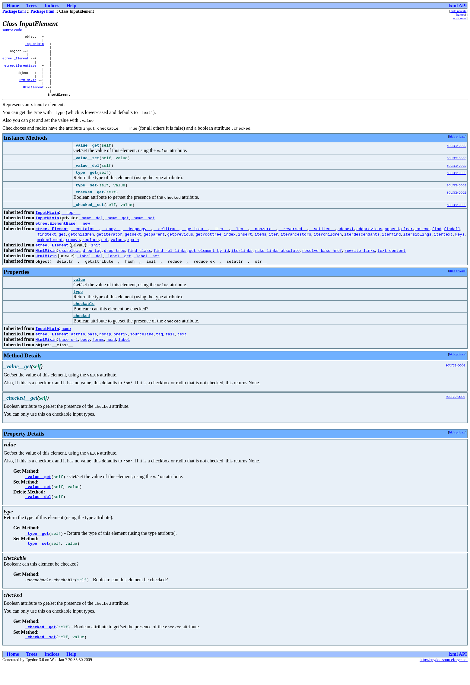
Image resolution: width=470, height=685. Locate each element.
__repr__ (71, 225)
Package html (42, 11)
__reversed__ (292, 241)
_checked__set (40, 657)
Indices (51, 5)
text (182, 350)
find (436, 241)
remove (73, 252)
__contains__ (85, 241)
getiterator (109, 247)
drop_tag (92, 263)
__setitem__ (322, 241)
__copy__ (111, 241)
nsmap (105, 350)
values (118, 252)
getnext (133, 247)
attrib (78, 350)
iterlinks (241, 263)
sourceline (142, 350)
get (62, 247)
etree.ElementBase (20, 71)
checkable (83, 319)
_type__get (37, 551)
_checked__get (88, 205)
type (78, 306)
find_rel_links (170, 263)
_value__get (86, 156)
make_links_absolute (277, 263)
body (85, 356)
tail (170, 350)
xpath (133, 252)
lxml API (458, 5)
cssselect (69, 263)
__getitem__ (195, 241)
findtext (46, 247)
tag (159, 350)
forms (98, 356)
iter (273, 247)
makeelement (50, 252)
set (104, 252)
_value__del (38, 515)
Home (13, 5)
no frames (459, 18)
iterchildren (327, 247)
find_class (139, 263)
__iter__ (219, 241)
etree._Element (15, 62)
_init (94, 258)
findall (452, 241)
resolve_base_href (322, 263)
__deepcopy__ (137, 241)
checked (81, 332)
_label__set (147, 268)
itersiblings (417, 247)
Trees (31, 5)
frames (460, 14)
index (230, 247)
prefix (120, 350)
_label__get (118, 268)
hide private (458, 11)
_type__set (37, 562)
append (392, 241)
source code (12, 30)
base (92, 350)
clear (407, 241)
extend (422, 241)
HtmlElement (33, 96)
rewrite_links (360, 263)
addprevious (369, 241)
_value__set (38, 504)
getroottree (208, 247)
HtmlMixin (27, 88)
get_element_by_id (209, 263)
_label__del (90, 268)
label (124, 356)
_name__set (143, 230)
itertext (443, 247)
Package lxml (14, 11)
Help (71, 5)
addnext (346, 241)
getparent (154, 247)
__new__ (86, 236)
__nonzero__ (263, 241)
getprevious (180, 247)
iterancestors (296, 247)
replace (90, 252)
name (66, 345)
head (111, 356)
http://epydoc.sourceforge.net (444, 680)
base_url (68, 356)
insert (245, 247)
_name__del (91, 230)
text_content (391, 263)
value (79, 293)
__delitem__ (166, 241)
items (260, 247)
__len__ (239, 241)
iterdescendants (361, 247)
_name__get (117, 230)
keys (459, 247)
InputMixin (34, 45)
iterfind (391, 247)
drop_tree (114, 263)
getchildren (81, 247)
